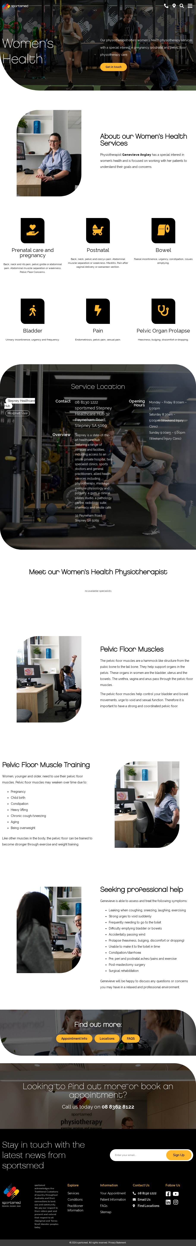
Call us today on (98, 1107)
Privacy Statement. (117, 1242)
